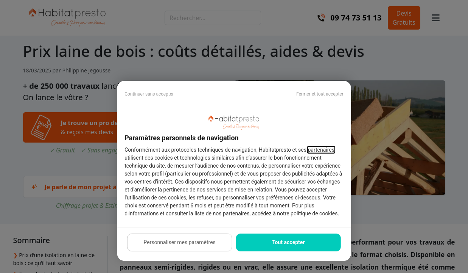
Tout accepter (288, 242)
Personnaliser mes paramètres (179, 242)
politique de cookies (314, 213)
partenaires (321, 150)
